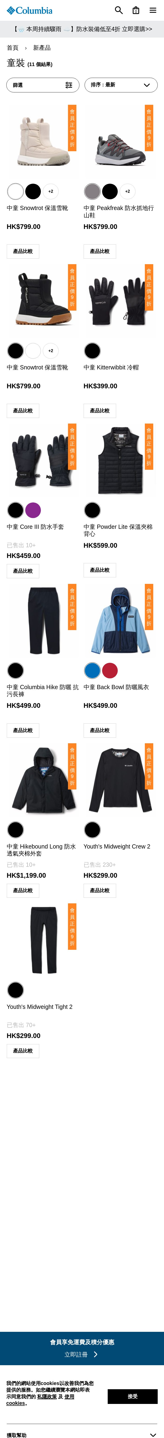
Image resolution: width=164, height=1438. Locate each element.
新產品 (41, 47)
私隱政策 (47, 1396)
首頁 (17, 47)
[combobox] (121, 85)
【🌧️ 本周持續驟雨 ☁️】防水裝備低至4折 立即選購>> (82, 29)
